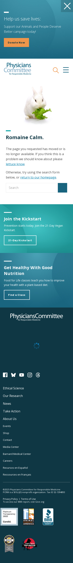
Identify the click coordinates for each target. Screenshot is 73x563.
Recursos (15, 467)
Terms (28, 499)
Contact (7, 440)
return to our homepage (38, 177)
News (7, 403)
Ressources (17, 474)
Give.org (39, 501)
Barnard (17, 454)
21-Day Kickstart (20, 240)
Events (7, 426)
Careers (7, 460)
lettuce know (15, 164)
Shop (6, 433)
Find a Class (17, 294)
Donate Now (16, 42)
